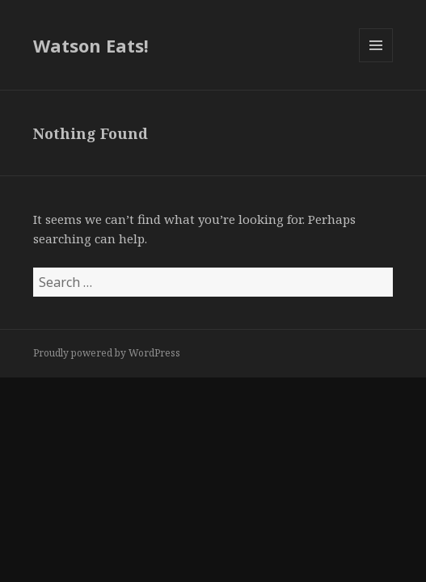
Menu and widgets (376, 61)
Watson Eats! (91, 45)
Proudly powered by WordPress (106, 353)
